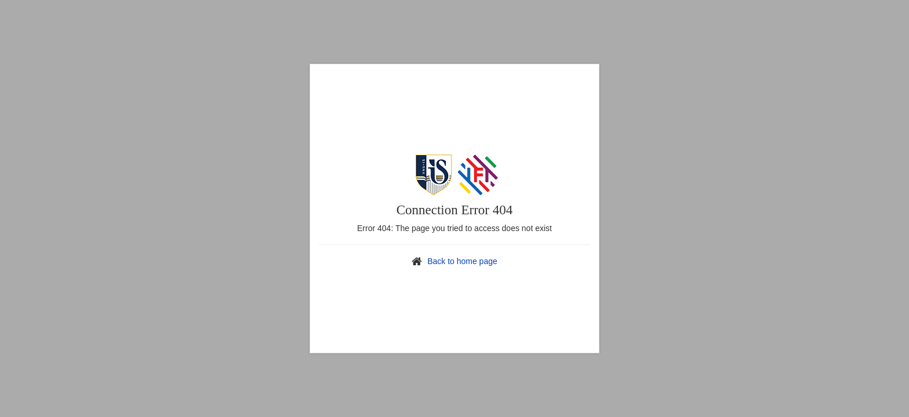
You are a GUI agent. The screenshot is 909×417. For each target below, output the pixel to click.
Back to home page (462, 261)
